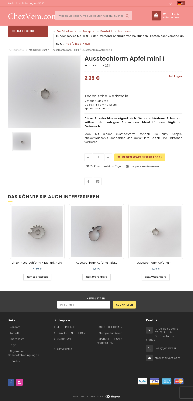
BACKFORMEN (65, 339)
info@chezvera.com (167, 358)
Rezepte (88, 31)
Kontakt (106, 31)
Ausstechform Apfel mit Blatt (96, 263)
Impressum (126, 31)
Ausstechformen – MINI (66, 50)
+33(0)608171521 (78, 44)
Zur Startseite (66, 31)
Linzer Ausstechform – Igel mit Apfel (37, 263)
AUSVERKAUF (64, 349)
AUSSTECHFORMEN (39, 50)
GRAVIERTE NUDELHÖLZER (73, 333)
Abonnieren (124, 304)
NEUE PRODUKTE (67, 327)
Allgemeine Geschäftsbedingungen (23, 353)
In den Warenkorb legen (142, 157)
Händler (15, 361)
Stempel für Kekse (110, 333)
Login (170, 3)
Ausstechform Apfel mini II (155, 263)
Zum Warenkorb (37, 277)
